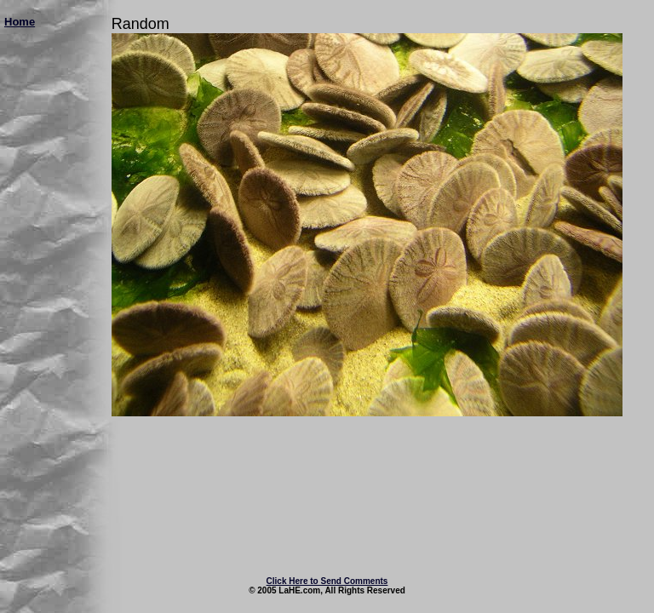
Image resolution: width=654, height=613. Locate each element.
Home (19, 21)
